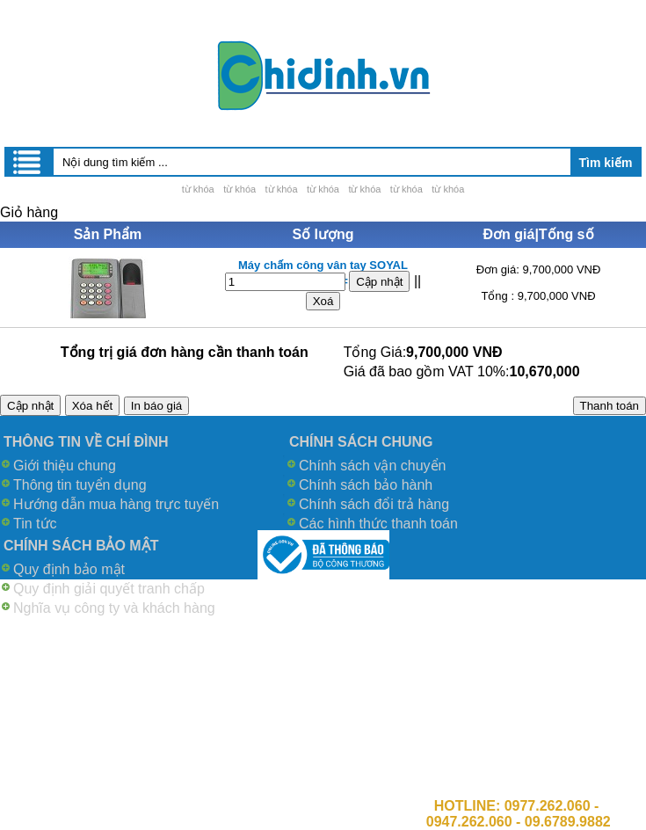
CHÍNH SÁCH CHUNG (361, 441)
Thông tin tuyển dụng (80, 484)
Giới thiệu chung (64, 465)
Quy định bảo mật (69, 569)
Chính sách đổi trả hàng (374, 504)
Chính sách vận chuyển (372, 465)
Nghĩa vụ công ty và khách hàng (114, 608)
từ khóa (198, 189)
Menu (28, 162)
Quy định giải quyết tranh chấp (109, 588)
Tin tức (35, 523)
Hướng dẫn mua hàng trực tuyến (116, 504)
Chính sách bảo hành (365, 484)
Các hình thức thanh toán (378, 523)
